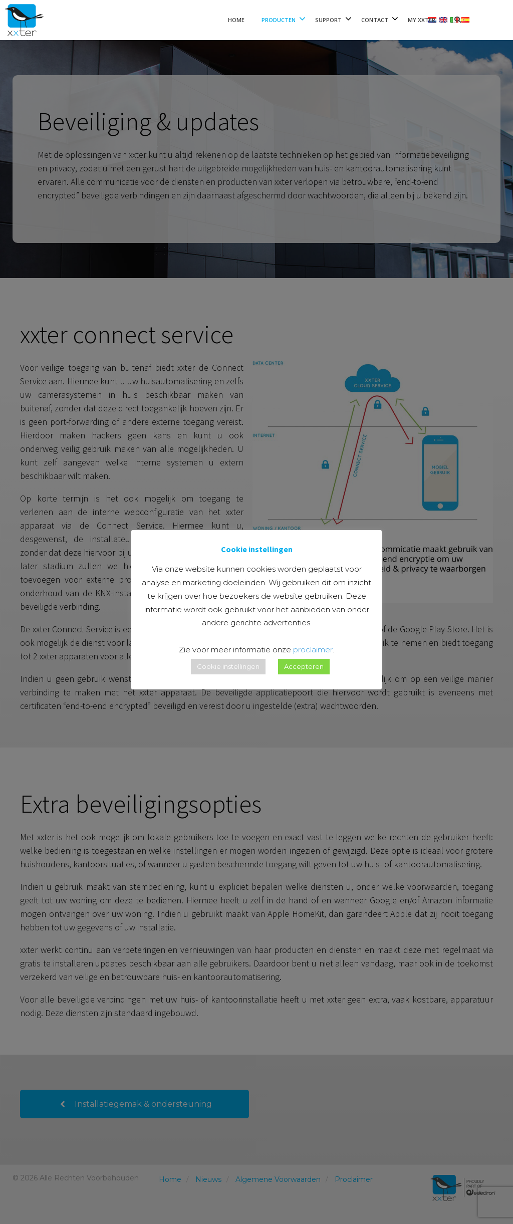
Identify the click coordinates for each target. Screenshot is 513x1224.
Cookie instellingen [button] (228, 666)
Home (236, 20)
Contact (374, 20)
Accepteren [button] (304, 666)
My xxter (421, 20)
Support (328, 20)
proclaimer (313, 649)
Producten (279, 20)
